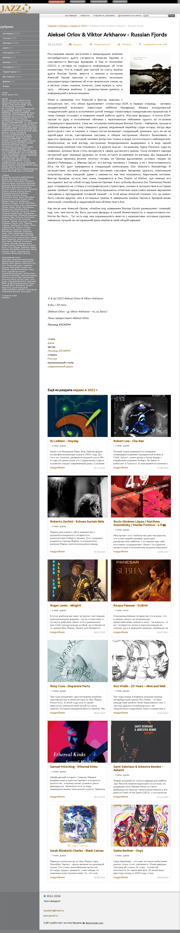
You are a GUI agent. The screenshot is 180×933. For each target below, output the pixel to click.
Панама (5, 217)
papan (5, 101)
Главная (52, 25)
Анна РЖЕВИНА (19, 115)
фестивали (12, 76)
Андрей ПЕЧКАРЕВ (20, 113)
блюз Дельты (15, 263)
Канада (14, 203)
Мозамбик (15, 249)
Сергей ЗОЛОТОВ (10, 157)
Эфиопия (24, 235)
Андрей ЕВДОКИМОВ (12, 111)
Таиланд (28, 223)
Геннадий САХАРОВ (21, 125)
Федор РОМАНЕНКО (26, 163)
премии (10, 62)
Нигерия (5, 213)
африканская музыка (11, 261)
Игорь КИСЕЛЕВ (9, 171)
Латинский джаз (14, 265)
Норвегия (22, 215)
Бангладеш (19, 181)
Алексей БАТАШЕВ (18, 105)
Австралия (6, 177)
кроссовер (17, 277)
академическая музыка (23, 259)
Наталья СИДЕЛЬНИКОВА (13, 149)
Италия (24, 199)
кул (34, 263)
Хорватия (27, 231)
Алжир (5, 179)
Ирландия (29, 197)
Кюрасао (12, 239)
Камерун (6, 203)
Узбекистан (7, 229)
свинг (26, 280)
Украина (17, 229)
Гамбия (5, 245)
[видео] (75, 44)
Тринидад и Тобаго (19, 225)
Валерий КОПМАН (23, 121)
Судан (15, 223)
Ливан (12, 207)
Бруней (14, 243)
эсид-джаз (31, 290)
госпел (24, 267)
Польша (19, 217)
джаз (10, 95)
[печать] (124, 44)
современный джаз (11, 291)
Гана (19, 189)
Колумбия (30, 203)
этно (16, 95)
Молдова (24, 211)
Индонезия (7, 197)
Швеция (29, 233)
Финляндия (7, 231)
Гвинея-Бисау (22, 245)
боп (4, 265)
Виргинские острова (21, 187)
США (21, 223)
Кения (34, 237)
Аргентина (13, 179)
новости (85, 15)
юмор (6, 86)
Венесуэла (6, 187)
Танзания (6, 253)
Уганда (27, 227)
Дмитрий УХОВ (25, 129)
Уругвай (26, 229)
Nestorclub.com (94, 922)
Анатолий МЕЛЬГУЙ (25, 109)
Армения (23, 179)
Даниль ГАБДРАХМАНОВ (26, 169)
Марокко (6, 211)
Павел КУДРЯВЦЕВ (10, 155)
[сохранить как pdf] (153, 44)
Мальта (33, 239)
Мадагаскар (23, 239)
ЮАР (31, 235)
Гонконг (5, 191)
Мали (26, 209)
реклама (6, 298)
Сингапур (22, 221)
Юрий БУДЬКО (9, 165)
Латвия (5, 207)
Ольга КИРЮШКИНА (11, 153)
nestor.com (56, 2)
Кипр (4, 239)
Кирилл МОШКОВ (18, 133)
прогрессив (28, 277)
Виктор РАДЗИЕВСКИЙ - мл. (14, 123)
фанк (12, 285)
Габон (13, 189)
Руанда (5, 251)
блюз (4, 95)
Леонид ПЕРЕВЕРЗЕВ (11, 139)
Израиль (16, 195)
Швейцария (19, 233)
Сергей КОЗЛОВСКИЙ (14, 158)
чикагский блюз (9, 290)
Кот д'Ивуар (14, 247)
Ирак (15, 197)
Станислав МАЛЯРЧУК (12, 161)
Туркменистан (8, 227)
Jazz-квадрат (18, 12)
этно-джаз (26, 291)
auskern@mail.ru (54, 910)
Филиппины (17, 253)
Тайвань (5, 225)
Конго (5, 247)
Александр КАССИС (11, 103)
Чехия (4, 233)
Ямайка (5, 237)
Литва (18, 207)
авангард (6, 259)
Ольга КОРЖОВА (28, 153)
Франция (17, 231)
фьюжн (29, 285)
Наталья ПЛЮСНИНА (23, 147)
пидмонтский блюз (11, 275)
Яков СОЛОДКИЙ (25, 171)
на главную (71, 15)
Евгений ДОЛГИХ (23, 131)
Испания (16, 199)
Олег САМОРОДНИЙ (26, 151)
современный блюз (17, 282)
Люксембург (28, 207)
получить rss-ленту (130, 15)
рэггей (20, 280)
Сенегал (5, 221)
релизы (9, 57)
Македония (7, 209)
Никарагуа (29, 213)
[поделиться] (99, 44)
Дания (28, 191)
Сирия (13, 251)
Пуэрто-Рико (8, 219)
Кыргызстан (31, 205)
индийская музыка (16, 272)
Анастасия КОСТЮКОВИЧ (13, 108)
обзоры (11, 43)
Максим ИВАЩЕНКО (18, 141)
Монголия (25, 249)
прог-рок (6, 277)
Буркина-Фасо (25, 243)
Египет (32, 245)
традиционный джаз (18, 283)
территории (12, 71)
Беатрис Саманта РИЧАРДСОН (14, 120)
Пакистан (32, 215)
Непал (33, 211)
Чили (10, 233)
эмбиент (21, 290)
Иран (21, 197)
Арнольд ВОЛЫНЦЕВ (21, 117)
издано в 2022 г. (79, 25)
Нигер (33, 249)
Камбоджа (24, 201)
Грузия (21, 191)
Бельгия (5, 183)
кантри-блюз (29, 273)
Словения (6, 223)
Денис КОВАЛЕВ (20, 127)
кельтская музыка (29, 275)
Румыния (26, 219)
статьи (9, 38)
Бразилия (30, 183)
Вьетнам (5, 189)
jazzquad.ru (51, 915)
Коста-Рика (14, 205)
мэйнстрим (14, 267)
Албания (17, 241)
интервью (11, 33)
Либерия (25, 247)
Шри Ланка (7, 241)
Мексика (15, 211)
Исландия (6, 199)
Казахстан (13, 201)
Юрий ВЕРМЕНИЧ (24, 165)
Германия (32, 189)
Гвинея (12, 245)
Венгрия (31, 185)
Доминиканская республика (15, 193)
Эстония (15, 235)
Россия (18, 219)
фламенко (20, 285)
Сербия (13, 221)
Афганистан (7, 181)
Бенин (12, 183)
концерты (11, 67)
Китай (21, 203)
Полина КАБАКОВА (28, 155)
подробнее (57, 467)
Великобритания (19, 185)
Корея (5, 205)
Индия (24, 195)
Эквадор (6, 235)
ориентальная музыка (12, 273)
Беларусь (29, 181)
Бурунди (6, 185)
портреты (11, 52)
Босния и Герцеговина (20, 237)
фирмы (9, 81)
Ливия (33, 247)
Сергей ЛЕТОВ (22, 159)
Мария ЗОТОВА (18, 143)
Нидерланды (16, 213)
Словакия (32, 221)
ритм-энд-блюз (9, 280)
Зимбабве (6, 195)
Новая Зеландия (9, 215)
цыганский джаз (19, 288)
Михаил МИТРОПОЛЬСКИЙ (17, 144)
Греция (13, 191)
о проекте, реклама (104, 15)
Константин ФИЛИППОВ (13, 135)
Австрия (16, 177)
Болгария (20, 183)
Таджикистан (23, 251)
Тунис (33, 225)
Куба (22, 205)
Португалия (29, 217)
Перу (12, 217)
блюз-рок (27, 263)
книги (8, 47)
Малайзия (18, 209)
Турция (19, 227)
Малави (5, 249)
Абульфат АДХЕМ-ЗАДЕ (20, 101)
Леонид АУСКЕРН (24, 137)
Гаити (24, 189)
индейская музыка (18, 269)
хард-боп (6, 288)
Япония (26, 253)
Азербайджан (27, 177)
